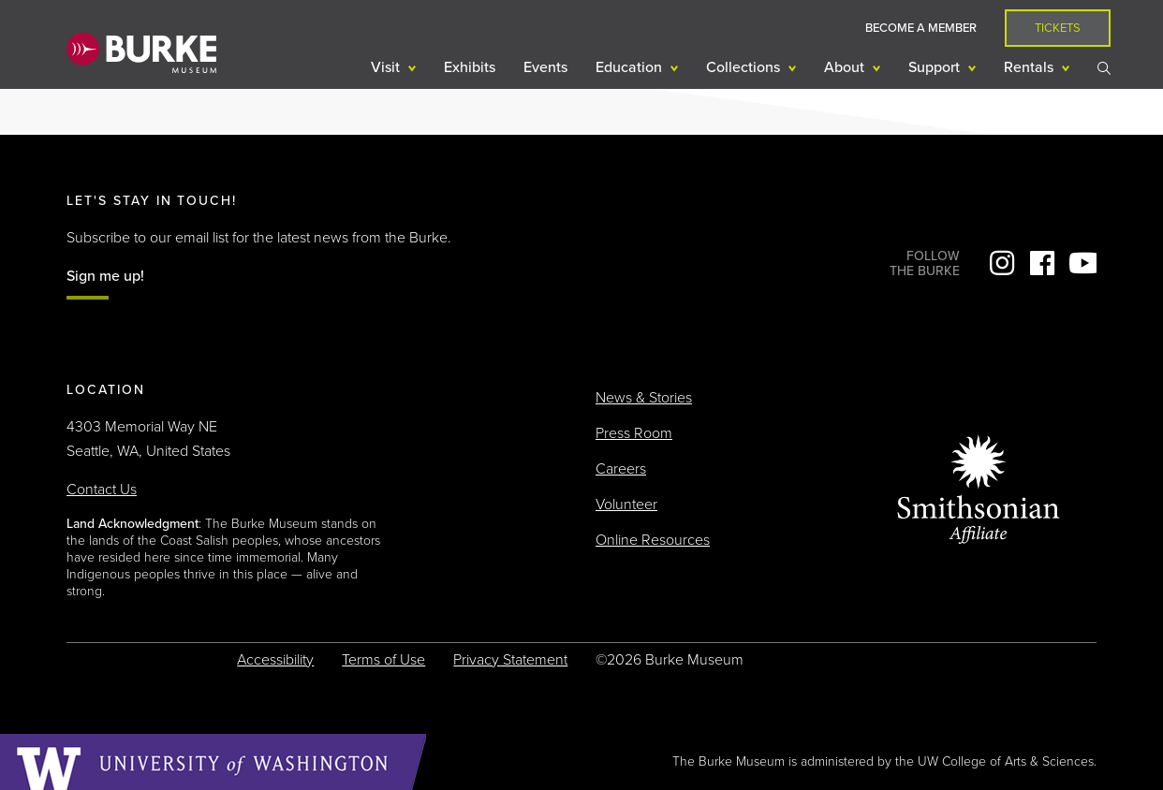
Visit (387, 67)
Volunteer (626, 504)
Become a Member (921, 28)
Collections (745, 67)
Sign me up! (105, 276)
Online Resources (653, 540)
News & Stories (644, 397)
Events (545, 67)
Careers (621, 469)
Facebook (1042, 263)
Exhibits (469, 67)
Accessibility (275, 660)
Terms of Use (383, 660)
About (846, 67)
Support (936, 67)
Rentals (1030, 67)
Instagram (1002, 263)
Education (631, 67)
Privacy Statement (510, 660)
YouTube (1082, 263)
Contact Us (101, 489)
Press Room (634, 433)
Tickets (1058, 28)
